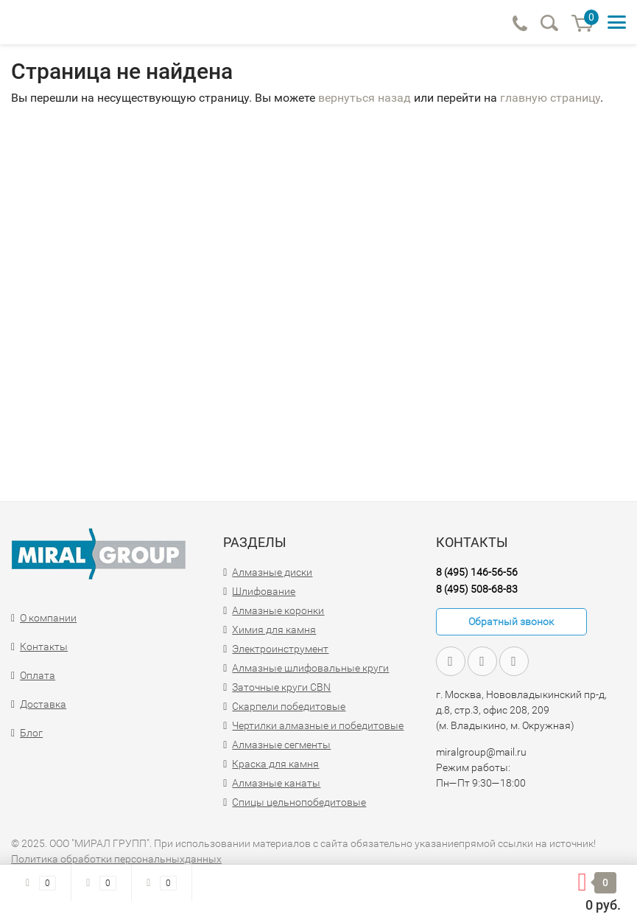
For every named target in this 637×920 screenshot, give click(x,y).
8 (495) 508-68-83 (477, 589)
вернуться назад (364, 98)
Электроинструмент (280, 649)
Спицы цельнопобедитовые (299, 802)
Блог (31, 733)
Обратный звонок (511, 621)
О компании (48, 618)
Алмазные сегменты (281, 744)
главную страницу (550, 98)
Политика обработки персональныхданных (116, 859)
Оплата (37, 675)
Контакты (44, 646)
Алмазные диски (272, 572)
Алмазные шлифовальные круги (310, 668)
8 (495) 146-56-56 (477, 572)
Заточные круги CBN (281, 687)
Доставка (43, 704)
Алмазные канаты (276, 783)
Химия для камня (274, 629)
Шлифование (263, 591)
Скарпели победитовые (288, 706)
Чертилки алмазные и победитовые (318, 725)
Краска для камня (275, 764)
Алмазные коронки (278, 610)
